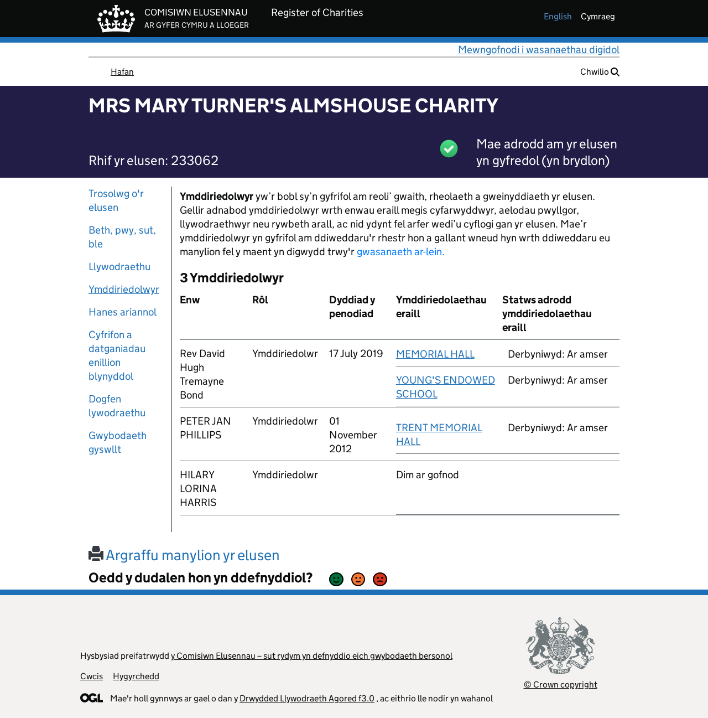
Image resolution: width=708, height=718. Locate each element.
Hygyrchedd (136, 676)
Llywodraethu (119, 266)
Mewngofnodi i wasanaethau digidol (539, 49)
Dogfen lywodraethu (116, 405)
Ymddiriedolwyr (123, 289)
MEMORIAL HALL (435, 354)
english (558, 16)
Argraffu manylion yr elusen (184, 555)
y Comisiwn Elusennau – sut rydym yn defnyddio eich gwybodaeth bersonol (311, 655)
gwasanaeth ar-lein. (401, 251)
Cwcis (91, 676)
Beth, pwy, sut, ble (122, 237)
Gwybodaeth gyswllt (117, 442)
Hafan (122, 71)
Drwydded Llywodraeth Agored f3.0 (307, 698)
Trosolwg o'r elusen (116, 200)
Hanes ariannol (122, 312)
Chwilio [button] (600, 71)
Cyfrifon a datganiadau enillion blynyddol (116, 355)
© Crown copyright (560, 684)
